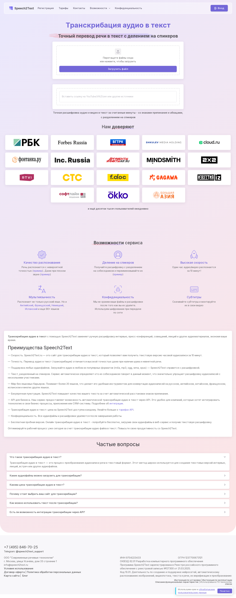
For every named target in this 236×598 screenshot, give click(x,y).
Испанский (31, 308)
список (228, 584)
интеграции (116, 403)
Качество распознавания (42, 262)
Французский (42, 305)
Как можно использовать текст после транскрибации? (44, 502)
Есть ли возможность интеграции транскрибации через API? (47, 512)
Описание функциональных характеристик (176, 582)
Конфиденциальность (128, 8)
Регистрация (46, 8)
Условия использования (18, 568)
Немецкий (57, 305)
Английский (26, 305)
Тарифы (63, 8)
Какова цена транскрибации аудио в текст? (37, 484)
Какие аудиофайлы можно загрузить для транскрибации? (46, 475)
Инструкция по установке (187, 580)
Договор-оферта (14, 572)
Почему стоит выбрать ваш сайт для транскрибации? (43, 493)
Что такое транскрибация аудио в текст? (35, 457)
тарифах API (126, 409)
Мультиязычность (42, 297)
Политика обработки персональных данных (54, 572)
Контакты (79, 8)
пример (37, 270)
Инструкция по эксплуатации (217, 580)
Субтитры (194, 297)
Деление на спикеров (118, 262)
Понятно (225, 590)
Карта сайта (12, 575)
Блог (25, 575)
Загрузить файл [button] (118, 68)
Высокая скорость (194, 262)
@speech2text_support (30, 551)
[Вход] (219, 8)
